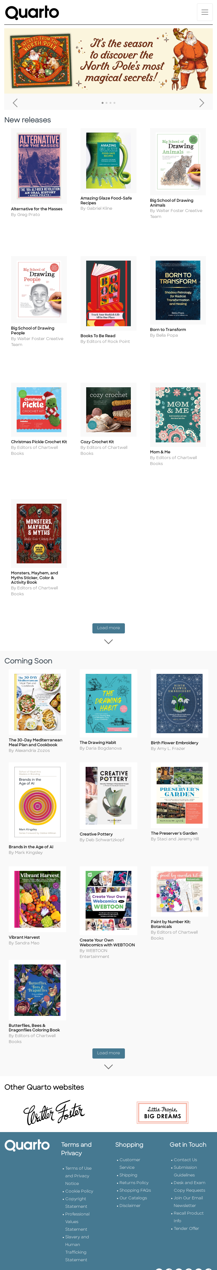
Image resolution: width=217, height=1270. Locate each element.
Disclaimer (130, 1178)
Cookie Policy (79, 1164)
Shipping (128, 1148)
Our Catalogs (133, 1171)
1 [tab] (103, 103)
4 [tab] (114, 103)
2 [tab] (106, 103)
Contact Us (185, 1133)
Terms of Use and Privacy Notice (78, 1149)
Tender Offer (186, 1201)
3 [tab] (110, 103)
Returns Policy (134, 1156)
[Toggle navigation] (205, 12)
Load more (111, 606)
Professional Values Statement (77, 1194)
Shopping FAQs (135, 1163)
